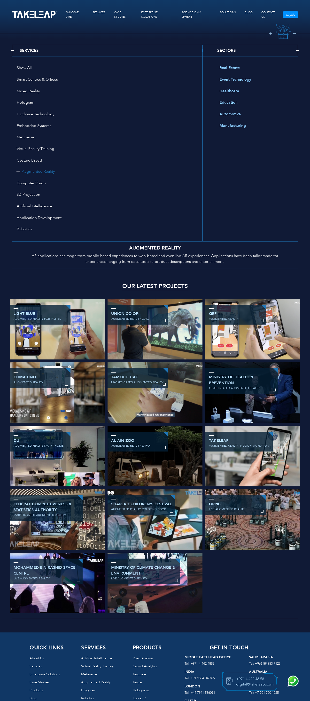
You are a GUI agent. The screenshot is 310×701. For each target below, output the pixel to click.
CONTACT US (268, 14)
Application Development (131, 138)
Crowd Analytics (145, 586)
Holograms (141, 610)
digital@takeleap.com (155, 657)
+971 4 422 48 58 (250, 679)
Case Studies (39, 602)
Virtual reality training (97, 586)
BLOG (248, 12)
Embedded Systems (126, 91)
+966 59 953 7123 (267, 584)
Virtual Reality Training (127, 103)
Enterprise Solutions (45, 594)
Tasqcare (139, 594)
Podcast (36, 626)
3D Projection (120, 126)
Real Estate (227, 68)
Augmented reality (95, 602)
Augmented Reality (130, 114)
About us (37, 578)
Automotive (228, 114)
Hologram (117, 80)
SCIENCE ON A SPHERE (191, 14)
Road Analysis (143, 578)
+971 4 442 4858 (202, 584)
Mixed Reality (26, 80)
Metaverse (23, 103)
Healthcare (227, 91)
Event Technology (233, 80)
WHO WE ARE (73, 14)
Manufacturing (230, 126)
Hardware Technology (33, 91)
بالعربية (290, 15)
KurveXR (139, 618)
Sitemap (36, 642)
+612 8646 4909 (266, 598)
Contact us (38, 634)
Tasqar (137, 602)
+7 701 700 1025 (267, 613)
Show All (22, 68)
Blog (33, 618)
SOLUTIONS (227, 12)
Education (226, 103)
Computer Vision (29, 126)
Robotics (22, 149)
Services (36, 586)
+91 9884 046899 (203, 598)
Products (36, 610)
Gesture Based (27, 114)
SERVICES (99, 12)
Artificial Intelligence (32, 138)
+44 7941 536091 (203, 613)
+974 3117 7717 (202, 627)
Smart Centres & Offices (129, 68)
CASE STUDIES (120, 14)
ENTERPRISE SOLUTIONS (149, 14)
